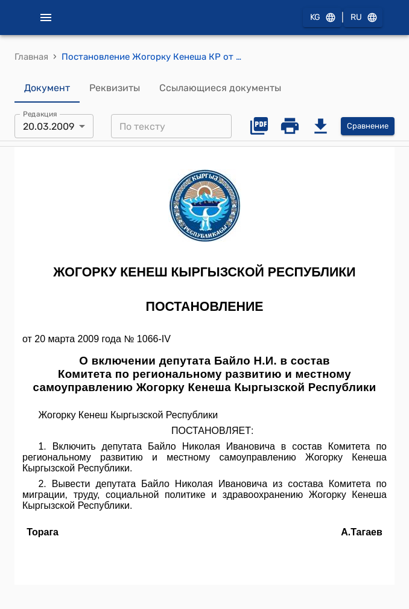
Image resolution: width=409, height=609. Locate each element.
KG (322, 18)
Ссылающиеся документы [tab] (220, 88)
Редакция (40, 114)
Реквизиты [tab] (115, 88)
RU (363, 18)
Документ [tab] (47, 88)
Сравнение (368, 126)
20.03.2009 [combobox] (48, 126)
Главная (31, 56)
